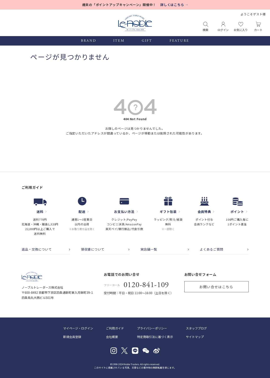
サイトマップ (195, 337)
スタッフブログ (196, 328)
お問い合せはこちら (216, 286)
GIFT (147, 41)
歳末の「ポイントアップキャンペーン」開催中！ (119, 4)
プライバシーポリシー (152, 328)
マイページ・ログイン (78, 328)
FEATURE (179, 41)
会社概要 (112, 337)
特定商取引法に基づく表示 (155, 337)
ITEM (119, 41)
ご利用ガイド (115, 328)
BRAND (88, 41)
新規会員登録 (72, 337)
